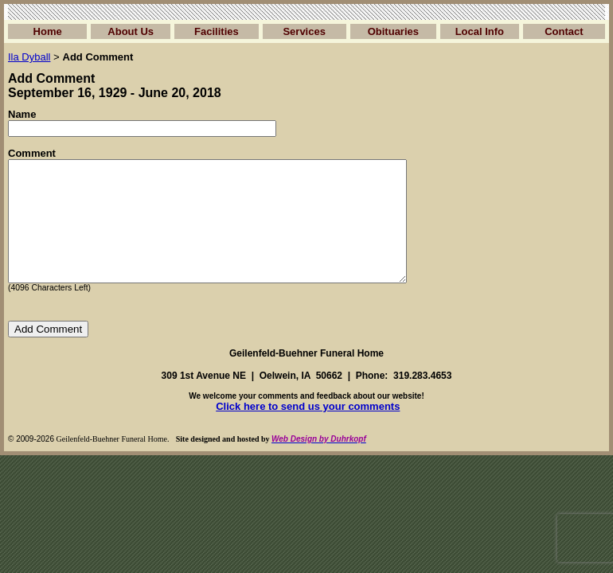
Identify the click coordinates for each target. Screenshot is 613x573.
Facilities (216, 31)
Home (47, 31)
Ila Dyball (29, 57)
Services (304, 31)
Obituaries (393, 31)
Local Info (479, 31)
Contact (564, 31)
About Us (130, 31)
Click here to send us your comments (308, 430)
